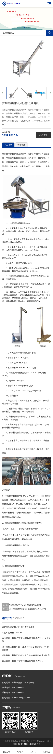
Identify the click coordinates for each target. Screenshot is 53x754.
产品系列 (20, 750)
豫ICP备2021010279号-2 (29, 744)
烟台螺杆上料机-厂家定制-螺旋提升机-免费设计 (23, 661)
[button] (24, 27)
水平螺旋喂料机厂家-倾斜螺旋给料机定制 (27, 609)
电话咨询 (46, 750)
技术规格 (21, 145)
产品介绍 (8, 145)
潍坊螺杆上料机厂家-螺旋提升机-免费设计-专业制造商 (26, 655)
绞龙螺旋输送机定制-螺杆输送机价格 (18, 627)
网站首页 (6, 750)
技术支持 (33, 750)
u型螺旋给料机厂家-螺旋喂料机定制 (25, 605)
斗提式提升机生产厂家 (12, 632)
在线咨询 (43, 135)
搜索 (49, 33)
